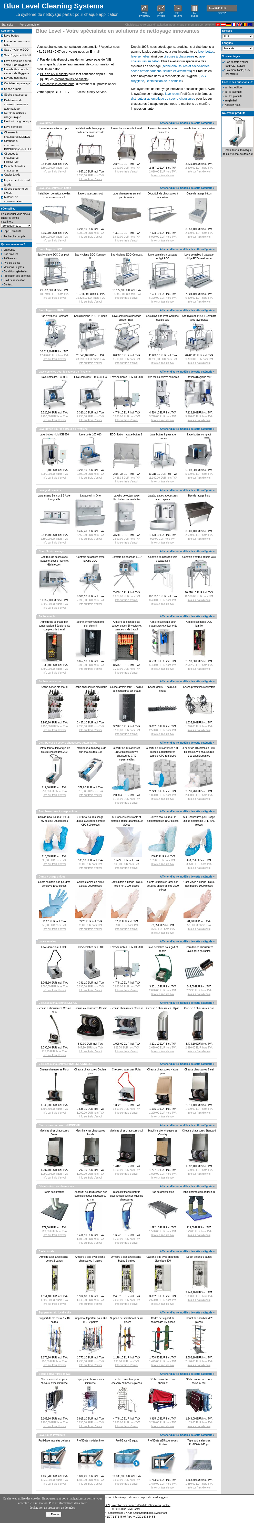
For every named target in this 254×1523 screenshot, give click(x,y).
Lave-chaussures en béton (55, 188)
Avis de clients (12, 262)
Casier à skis (12, 174)
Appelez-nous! (233, 104)
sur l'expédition (233, 87)
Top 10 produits (12, 231)
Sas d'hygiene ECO (16, 49)
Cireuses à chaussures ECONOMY (11, 158)
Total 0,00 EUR (217, 8)
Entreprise (9, 249)
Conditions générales (16, 271)
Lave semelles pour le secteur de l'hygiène (64, 371)
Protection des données (17, 275)
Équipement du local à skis (55, 1312)
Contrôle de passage (17, 83)
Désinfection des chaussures (56, 1186)
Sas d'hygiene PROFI (17, 55)
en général (231, 100)
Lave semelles (13, 126)
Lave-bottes (11, 35)
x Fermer (53, 1514)
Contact (8, 284)
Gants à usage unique (18, 121)
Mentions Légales (14, 267)
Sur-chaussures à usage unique (58, 811)
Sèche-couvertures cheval (54, 1373)
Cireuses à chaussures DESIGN (58, 1002)
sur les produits (233, 96)
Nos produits (11, 254)
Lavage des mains (15, 77)
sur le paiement (233, 91)
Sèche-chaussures (15, 94)
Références (10, 258)
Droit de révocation (14, 280)
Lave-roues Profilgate (52, 1435)
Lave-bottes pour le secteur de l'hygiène (63, 429)
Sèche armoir (12, 88)
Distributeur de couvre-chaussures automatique (16, 104)
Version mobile (29, 24)
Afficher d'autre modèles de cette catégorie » (187, 123)
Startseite (7, 24)
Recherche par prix (14, 236)
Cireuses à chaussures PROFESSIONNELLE (18, 145)
